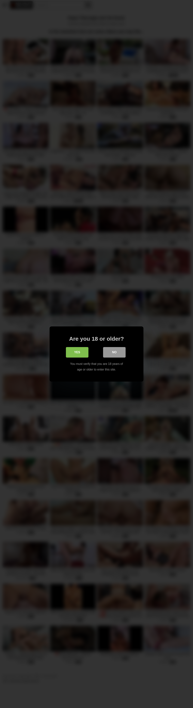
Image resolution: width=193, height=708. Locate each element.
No (114, 352)
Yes (77, 352)
